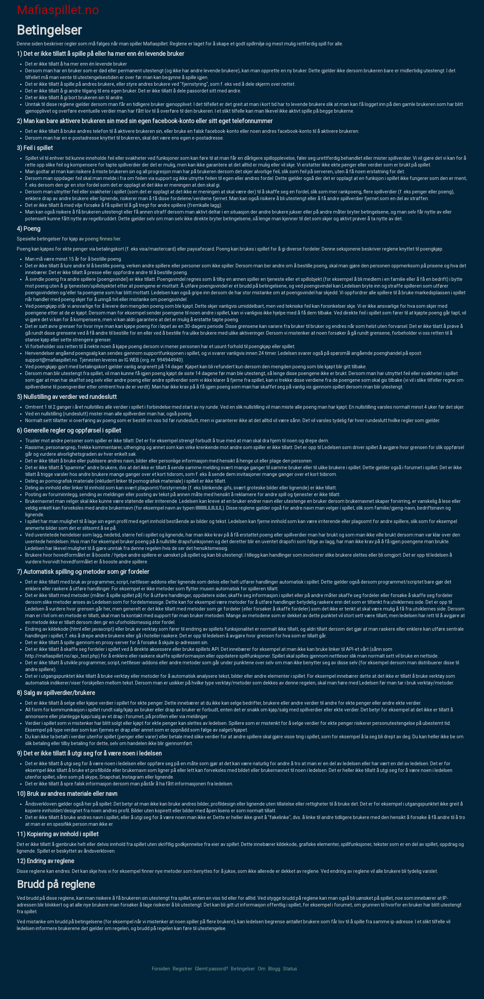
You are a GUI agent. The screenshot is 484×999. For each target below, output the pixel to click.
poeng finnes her (102, 239)
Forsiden (161, 968)
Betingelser (243, 968)
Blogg (274, 968)
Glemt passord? (211, 968)
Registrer (182, 968)
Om (262, 968)
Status (290, 968)
